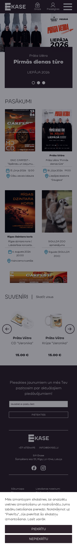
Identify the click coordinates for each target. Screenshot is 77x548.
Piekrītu (38, 529)
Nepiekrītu (38, 539)
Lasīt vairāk (36, 519)
